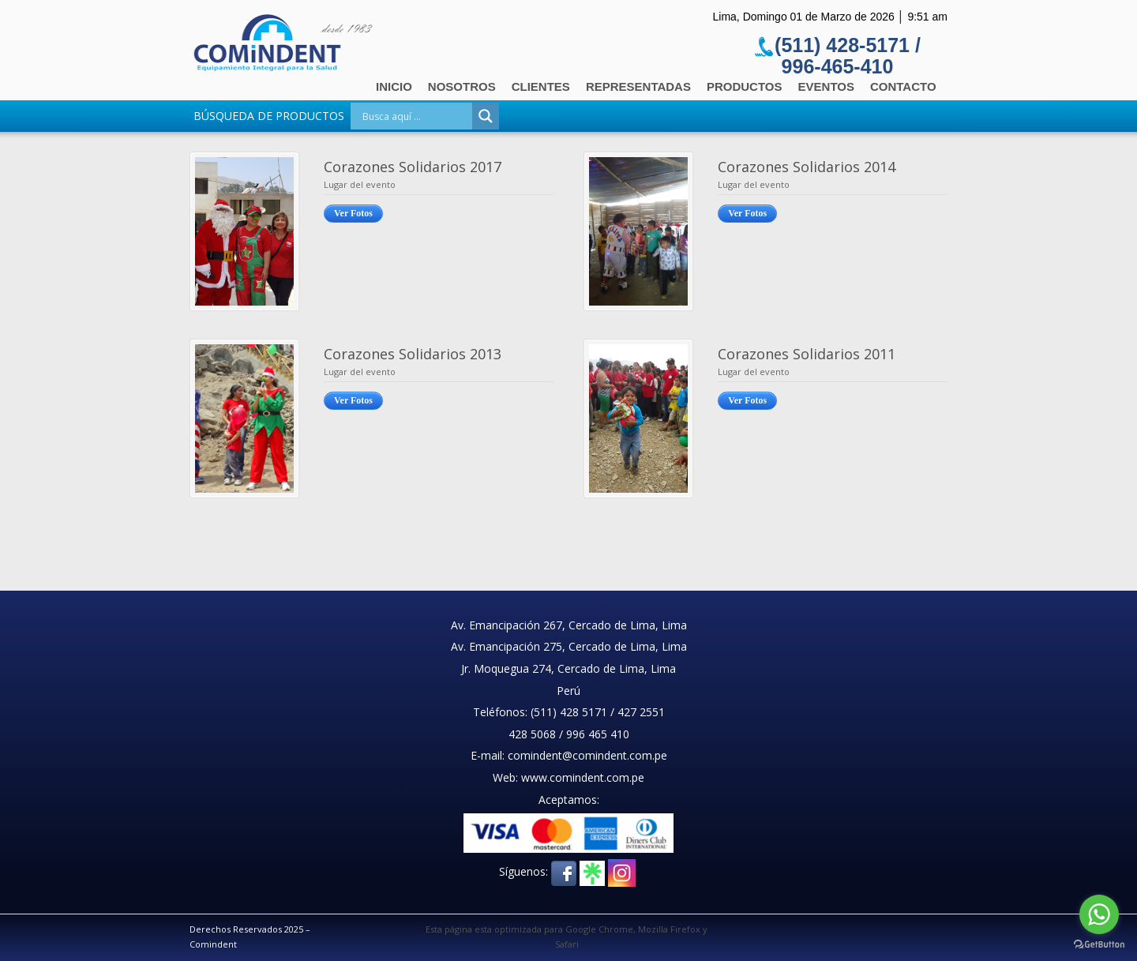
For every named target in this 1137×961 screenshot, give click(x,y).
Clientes (541, 86)
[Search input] (415, 116)
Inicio (394, 86)
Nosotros (462, 86)
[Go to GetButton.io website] (1099, 945)
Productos (744, 86)
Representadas (638, 86)
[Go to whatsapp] (1099, 914)
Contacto (903, 86)
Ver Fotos (353, 213)
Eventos (826, 86)
